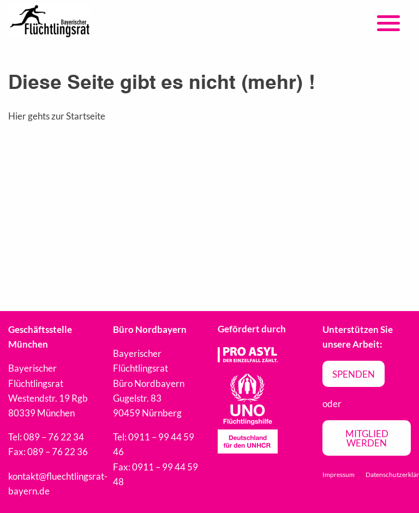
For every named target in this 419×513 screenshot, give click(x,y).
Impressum (338, 474)
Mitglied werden (366, 438)
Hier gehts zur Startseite (56, 116)
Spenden (353, 374)
